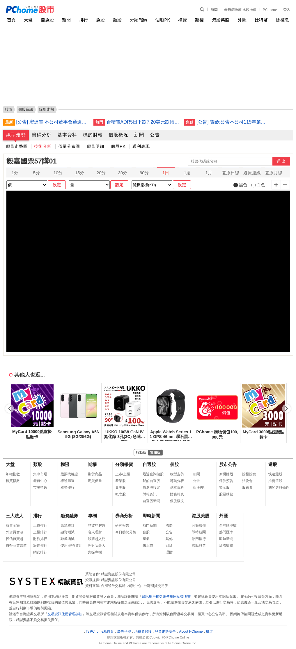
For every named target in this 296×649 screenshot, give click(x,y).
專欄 (92, 515)
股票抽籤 (226, 494)
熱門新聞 (150, 525)
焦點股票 (199, 546)
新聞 (214, 9)
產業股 (120, 481)
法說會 (247, 481)
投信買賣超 (14, 539)
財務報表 (177, 494)
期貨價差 (95, 481)
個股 (174, 464)
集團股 (120, 488)
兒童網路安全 (165, 631)
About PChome (191, 631)
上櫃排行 (40, 532)
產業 (146, 539)
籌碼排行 (40, 546)
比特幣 (261, 20)
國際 (169, 525)
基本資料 (67, 134)
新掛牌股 (226, 474)
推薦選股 (275, 481)
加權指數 (13, 474)
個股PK (162, 20)
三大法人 (14, 515)
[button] (286, 408)
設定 (57, 184)
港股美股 (220, 20)
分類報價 (138, 20)
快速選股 (275, 474)
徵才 (209, 631)
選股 (100, 20)
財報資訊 (150, 494)
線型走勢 (16, 134)
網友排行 (40, 552)
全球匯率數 (228, 525)
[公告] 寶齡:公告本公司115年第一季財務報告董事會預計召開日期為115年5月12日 (233, 121)
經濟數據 (226, 546)
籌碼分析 (42, 134)
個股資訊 (25, 109)
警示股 (224, 488)
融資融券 (69, 515)
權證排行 (68, 488)
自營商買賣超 (16, 546)
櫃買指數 (13, 481)
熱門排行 (199, 539)
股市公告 (228, 464)
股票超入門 (96, 539)
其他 (169, 539)
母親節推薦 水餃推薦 (240, 9)
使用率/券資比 (71, 546)
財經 (169, 546)
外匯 (242, 20)
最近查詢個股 (153, 474)
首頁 (11, 20)
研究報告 (122, 525)
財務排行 (40, 539)
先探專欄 (95, 552)
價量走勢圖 (17, 146)
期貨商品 (95, 474)
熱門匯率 (226, 532)
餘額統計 (68, 525)
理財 (169, 552)
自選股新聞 (151, 501)
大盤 (28, 20)
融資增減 (68, 532)
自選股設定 (151, 488)
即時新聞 (151, 515)
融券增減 (68, 539)
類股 (117, 20)
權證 (182, 20)
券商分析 (124, 515)
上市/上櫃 (122, 474)
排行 (83, 20)
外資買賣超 (14, 532)
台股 (146, 532)
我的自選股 (151, 481)
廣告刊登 (124, 631)
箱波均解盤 (96, 525)
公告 (155, 134)
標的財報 (93, 134)
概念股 (120, 494)
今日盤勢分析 (125, 532)
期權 (199, 20)
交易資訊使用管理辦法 (64, 614)
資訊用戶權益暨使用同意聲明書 (166, 597)
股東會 (247, 488)
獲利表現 (141, 146)
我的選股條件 (278, 488)
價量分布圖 (69, 146)
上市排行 (40, 525)
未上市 (148, 546)
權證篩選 (68, 481)
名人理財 (95, 532)
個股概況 (118, 134)
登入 (286, 9)
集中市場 (40, 474)
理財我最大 (96, 546)
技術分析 (43, 146)
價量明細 (95, 146)
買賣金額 (13, 525)
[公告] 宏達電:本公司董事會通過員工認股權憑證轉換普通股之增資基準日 (52, 121)
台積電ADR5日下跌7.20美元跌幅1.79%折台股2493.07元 (143, 121)
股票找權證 (69, 474)
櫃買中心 (40, 481)
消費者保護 (143, 631)
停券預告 (226, 481)
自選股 (47, 20)
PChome (270, 9)
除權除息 (249, 474)
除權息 (282, 20)
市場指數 (40, 488)
